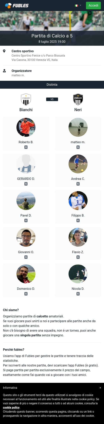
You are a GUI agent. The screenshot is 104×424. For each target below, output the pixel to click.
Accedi (93, 5)
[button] (78, 5)
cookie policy (11, 407)
